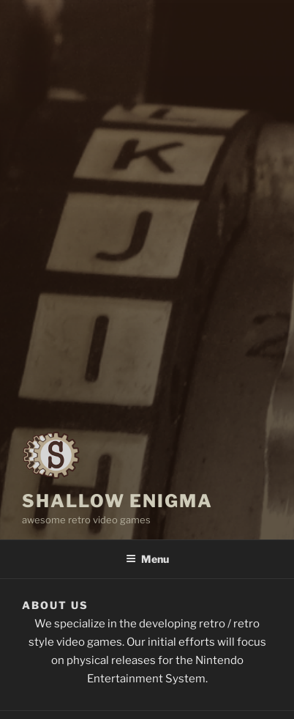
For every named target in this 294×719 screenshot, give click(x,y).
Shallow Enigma (117, 501)
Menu (147, 559)
